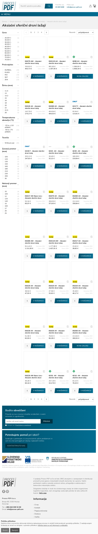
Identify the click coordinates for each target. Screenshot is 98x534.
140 (6, 201)
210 (6, 171)
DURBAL (8, 70)
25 (6, 213)
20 (6, 105)
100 (6, 194)
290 (6, 176)
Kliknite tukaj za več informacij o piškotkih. (53, 525)
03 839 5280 (59, 7)
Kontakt (37, 508)
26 (6, 113)
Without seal (9, 143)
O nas (37, 505)
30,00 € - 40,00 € (8, 43)
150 (6, 164)
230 (6, 174)
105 (6, 157)
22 (6, 108)
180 (6, 169)
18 (6, 103)
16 (6, 101)
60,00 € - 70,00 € (8, 56)
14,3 (6, 96)
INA (6, 75)
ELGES (7, 72)
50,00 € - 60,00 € (8, 52)
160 (6, 166)
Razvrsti (72, 32)
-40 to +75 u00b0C (9, 131)
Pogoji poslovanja (41, 511)
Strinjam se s (10, 425)
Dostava (38, 514)
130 (6, 162)
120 (6, 159)
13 (6, 93)
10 (6, 192)
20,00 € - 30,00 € (8, 39)
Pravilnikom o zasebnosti (23, 425)
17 (6, 208)
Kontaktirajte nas (16, 446)
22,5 (6, 110)
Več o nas (42, 493)
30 (6, 179)
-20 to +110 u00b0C (9, 126)
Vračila (37, 517)
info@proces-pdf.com (74, 7)
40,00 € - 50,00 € (8, 48)
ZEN (6, 80)
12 (6, 196)
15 (6, 98)
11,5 (6, 91)
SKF (6, 77)
